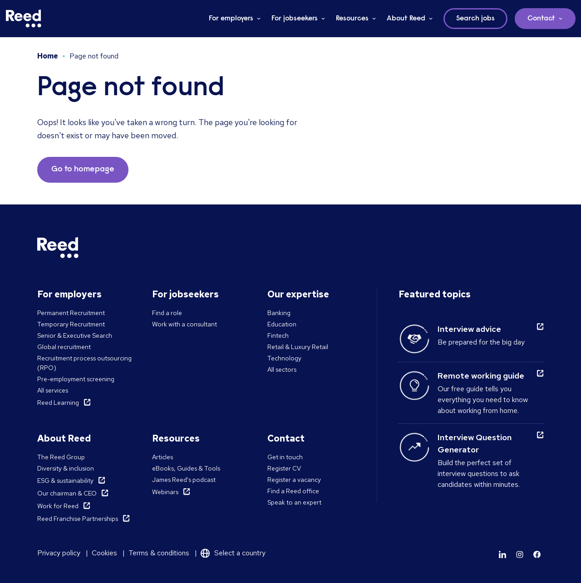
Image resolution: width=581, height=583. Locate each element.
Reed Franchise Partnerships (77, 519)
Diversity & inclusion (65, 468)
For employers (231, 18)
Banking (278, 313)
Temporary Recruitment (71, 324)
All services (52, 390)
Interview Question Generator (475, 443)
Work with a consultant (184, 324)
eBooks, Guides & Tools (186, 468)
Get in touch (285, 457)
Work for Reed (58, 506)
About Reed (406, 18)
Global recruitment (64, 347)
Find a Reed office (293, 491)
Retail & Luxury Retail (297, 347)
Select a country (240, 553)
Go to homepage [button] (82, 169)
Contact (541, 18)
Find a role (167, 313)
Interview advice (469, 329)
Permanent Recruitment (71, 313)
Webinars (165, 492)
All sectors (281, 369)
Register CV (284, 468)
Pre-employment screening (75, 379)
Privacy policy (58, 553)
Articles (162, 457)
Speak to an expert (294, 502)
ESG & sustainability (65, 480)
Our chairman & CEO (67, 493)
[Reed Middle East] (23, 18)
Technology (284, 358)
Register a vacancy (294, 480)
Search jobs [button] (475, 18)
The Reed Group (61, 457)
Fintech (278, 335)
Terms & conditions (158, 553)
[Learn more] (502, 554)
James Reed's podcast (184, 480)
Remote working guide (481, 375)
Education (281, 324)
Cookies (104, 553)
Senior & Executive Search (74, 335)
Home (47, 56)
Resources (352, 18)
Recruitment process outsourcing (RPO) (84, 363)
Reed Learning (58, 402)
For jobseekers (294, 18)
